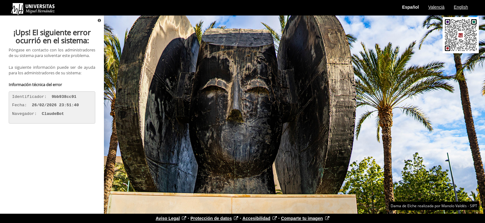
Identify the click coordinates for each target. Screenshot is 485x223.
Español (410, 7)
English (461, 7)
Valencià (436, 7)
